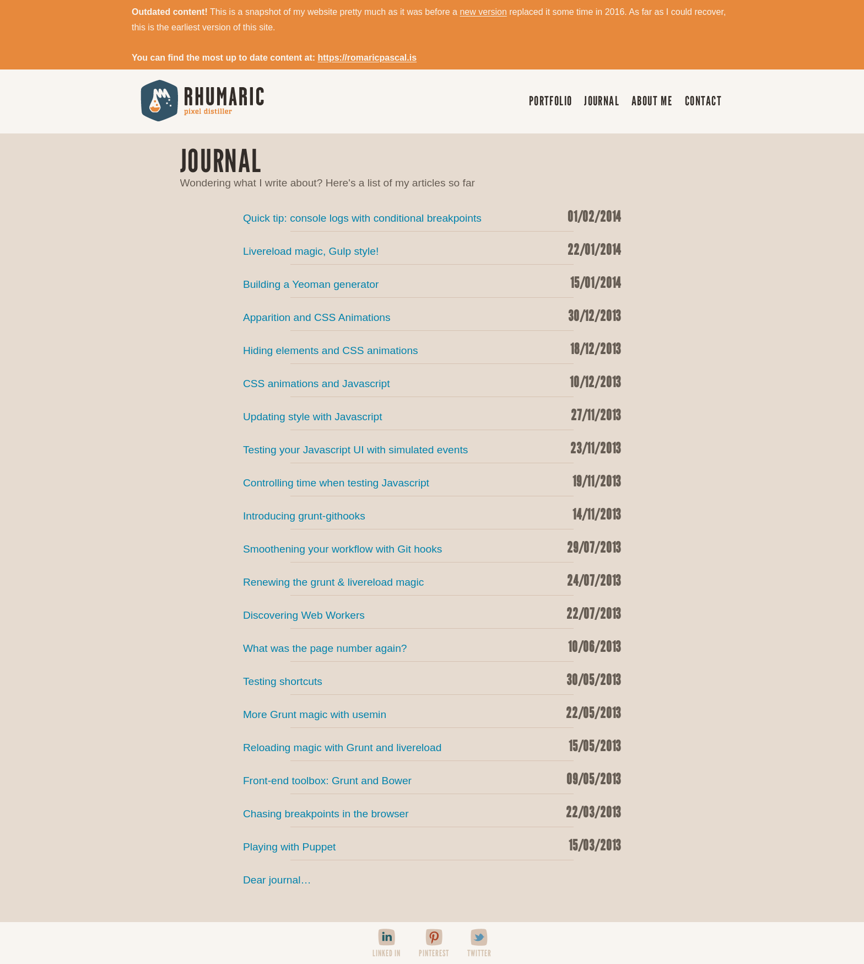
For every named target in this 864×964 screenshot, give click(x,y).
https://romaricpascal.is (367, 57)
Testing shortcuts (432, 679)
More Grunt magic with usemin (432, 712)
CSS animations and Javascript (432, 381)
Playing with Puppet (432, 845)
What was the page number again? (432, 646)
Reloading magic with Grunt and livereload (432, 745)
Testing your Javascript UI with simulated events (432, 448)
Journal (601, 100)
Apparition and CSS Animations (432, 315)
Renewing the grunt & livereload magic (432, 580)
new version (483, 12)
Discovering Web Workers (432, 613)
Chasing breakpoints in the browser (432, 812)
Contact (703, 100)
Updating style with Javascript (432, 415)
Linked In (386, 953)
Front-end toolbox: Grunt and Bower (432, 779)
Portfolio (551, 100)
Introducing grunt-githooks (432, 514)
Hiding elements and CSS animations (432, 348)
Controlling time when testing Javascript (432, 481)
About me (652, 100)
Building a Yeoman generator (432, 282)
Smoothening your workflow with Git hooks (432, 547)
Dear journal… (277, 880)
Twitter (479, 953)
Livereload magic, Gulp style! (432, 249)
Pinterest (434, 953)
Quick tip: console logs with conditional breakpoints (432, 216)
